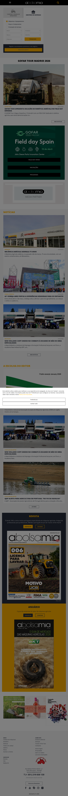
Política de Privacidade (25, 394)
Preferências (34, 399)
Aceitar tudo (34, 403)
